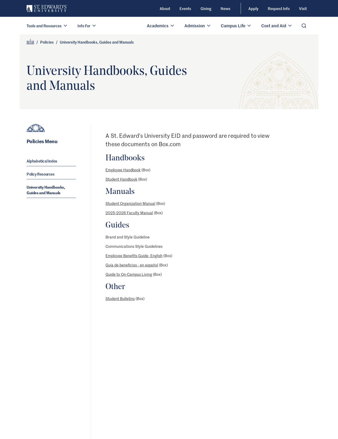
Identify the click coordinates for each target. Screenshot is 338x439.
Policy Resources (41, 173)
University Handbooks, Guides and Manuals (46, 189)
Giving (206, 8)
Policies (47, 42)
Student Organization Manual (130, 203)
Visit (303, 8)
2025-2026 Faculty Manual (129, 212)
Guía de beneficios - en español (132, 264)
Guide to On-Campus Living (129, 274)
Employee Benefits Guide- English (134, 255)
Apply (253, 8)
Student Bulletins (120, 298)
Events (185, 8)
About (165, 8)
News (225, 8)
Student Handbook (121, 179)
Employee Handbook (123, 169)
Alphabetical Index (42, 160)
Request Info (279, 8)
